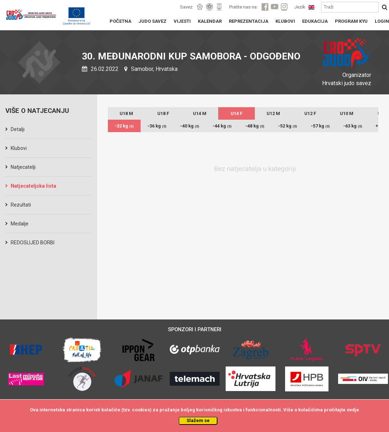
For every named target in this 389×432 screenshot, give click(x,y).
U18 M (126, 113)
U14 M (199, 113)
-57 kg (320, 126)
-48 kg (254, 126)
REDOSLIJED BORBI (32, 242)
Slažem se (198, 420)
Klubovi (19, 148)
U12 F (310, 113)
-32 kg (124, 126)
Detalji (18, 129)
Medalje (19, 224)
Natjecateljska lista (33, 186)
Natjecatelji (23, 167)
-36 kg (157, 126)
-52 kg (287, 126)
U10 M (346, 113)
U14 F (236, 113)
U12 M (273, 113)
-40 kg (189, 126)
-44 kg (222, 126)
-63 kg (352, 126)
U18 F (163, 113)
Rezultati (21, 205)
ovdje (353, 409)
